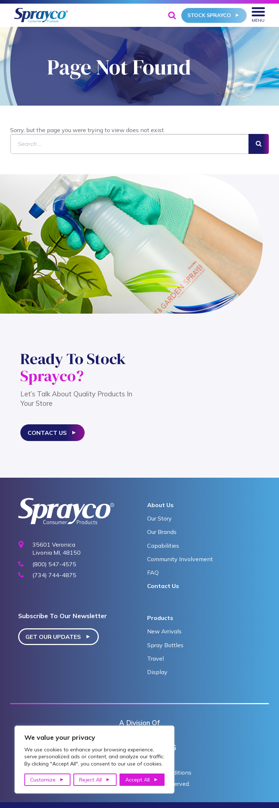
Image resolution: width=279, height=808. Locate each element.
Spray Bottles (165, 645)
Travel (155, 658)
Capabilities (163, 545)
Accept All (137, 779)
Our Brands (162, 531)
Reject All (90, 779)
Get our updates (53, 636)
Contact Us (47, 432)
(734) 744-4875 (54, 575)
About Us (160, 505)
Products (160, 617)
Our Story (159, 518)
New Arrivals (164, 631)
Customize (43, 779)
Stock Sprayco (209, 15)
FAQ (153, 572)
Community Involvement (180, 559)
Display (157, 672)
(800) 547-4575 (54, 564)
